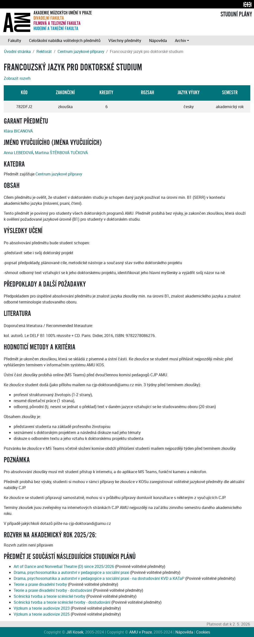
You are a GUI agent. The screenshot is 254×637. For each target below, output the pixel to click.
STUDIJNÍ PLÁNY (236, 14)
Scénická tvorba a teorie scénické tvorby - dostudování (62, 602)
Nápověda (158, 40)
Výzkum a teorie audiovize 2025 (42, 614)
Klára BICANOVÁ (18, 131)
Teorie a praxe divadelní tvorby (40, 584)
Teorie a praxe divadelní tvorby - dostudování (53, 590)
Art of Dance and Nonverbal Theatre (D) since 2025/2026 (64, 566)
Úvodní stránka (17, 51)
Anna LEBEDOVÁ (18, 152)
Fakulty (14, 40)
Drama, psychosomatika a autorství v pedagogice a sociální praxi (71, 572)
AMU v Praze (140, 632)
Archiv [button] (180, 40)
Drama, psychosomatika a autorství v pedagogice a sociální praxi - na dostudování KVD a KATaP (99, 578)
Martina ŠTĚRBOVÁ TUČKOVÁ (61, 152)
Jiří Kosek (74, 632)
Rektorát (44, 51)
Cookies (203, 632)
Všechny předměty (124, 40)
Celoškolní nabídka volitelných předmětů (64, 40)
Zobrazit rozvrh (17, 78)
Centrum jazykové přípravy (81, 51)
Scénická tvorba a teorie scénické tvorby (49, 596)
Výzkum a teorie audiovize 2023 (42, 608)
